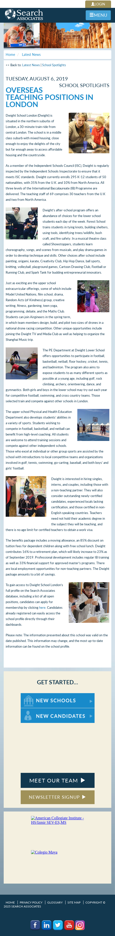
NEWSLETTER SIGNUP (57, 797)
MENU (98, 15)
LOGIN (98, 4)
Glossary (55, 902)
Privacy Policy (31, 902)
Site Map (74, 902)
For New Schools (34, 695)
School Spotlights (54, 65)
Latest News (31, 65)
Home (10, 902)
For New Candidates (36, 710)
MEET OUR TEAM (57, 780)
